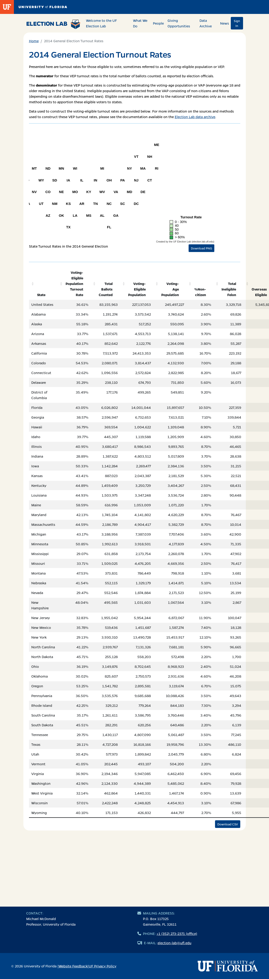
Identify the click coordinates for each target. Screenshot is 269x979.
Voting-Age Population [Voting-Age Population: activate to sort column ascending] (170, 289)
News (224, 23)
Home (34, 41)
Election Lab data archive (195, 116)
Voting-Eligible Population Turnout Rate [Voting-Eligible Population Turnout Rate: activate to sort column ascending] (74, 283)
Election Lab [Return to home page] (53, 24)
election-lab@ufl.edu (174, 942)
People (158, 23)
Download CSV (227, 824)
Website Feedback (73, 966)
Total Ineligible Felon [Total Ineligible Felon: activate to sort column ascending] (229, 289)
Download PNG (201, 248)
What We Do (140, 23)
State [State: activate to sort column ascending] (41, 294)
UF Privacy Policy (102, 966)
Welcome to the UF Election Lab (101, 23)
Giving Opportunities (179, 23)
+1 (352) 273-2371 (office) (177, 933)
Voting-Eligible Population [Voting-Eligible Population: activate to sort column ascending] (137, 289)
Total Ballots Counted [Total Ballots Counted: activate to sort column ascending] (106, 289)
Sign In (237, 23)
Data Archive (205, 23)
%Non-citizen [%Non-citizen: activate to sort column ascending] (200, 292)
